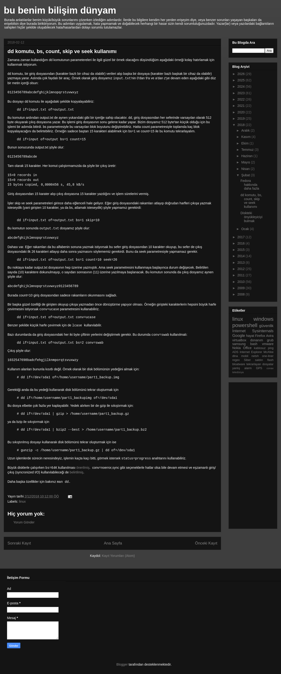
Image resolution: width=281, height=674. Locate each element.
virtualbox (239, 340)
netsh (255, 356)
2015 (241, 250)
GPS (259, 368)
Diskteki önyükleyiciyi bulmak (251, 217)
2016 (241, 243)
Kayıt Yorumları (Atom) (118, 556)
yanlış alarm (242, 368)
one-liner (268, 356)
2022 (241, 99)
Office (247, 348)
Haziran (247, 156)
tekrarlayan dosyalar (260, 364)
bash (253, 344)
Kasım (246, 137)
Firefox (260, 336)
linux (22, 501)
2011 (241, 275)
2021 (241, 106)
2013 (241, 262)
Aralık (246, 130)
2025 (241, 80)
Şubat (246, 175)
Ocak (245, 229)
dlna (235, 356)
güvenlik (266, 326)
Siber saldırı (253, 360)
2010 (241, 282)
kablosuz (260, 348)
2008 (241, 294)
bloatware (238, 364)
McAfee (268, 352)
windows (263, 319)
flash (270, 360)
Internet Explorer (251, 352)
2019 (241, 118)
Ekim (245, 143)
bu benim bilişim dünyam (60, 10)
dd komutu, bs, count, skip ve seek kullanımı (251, 201)
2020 (241, 112)
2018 (241, 125)
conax (270, 368)
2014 (241, 256)
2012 (241, 269)
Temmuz (248, 149)
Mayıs (246, 162)
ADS (235, 352)
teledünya (238, 372)
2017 (241, 237)
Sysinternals (263, 331)
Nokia (236, 348)
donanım (256, 340)
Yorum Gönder (24, 522)
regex (236, 360)
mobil (244, 356)
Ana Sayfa (113, 543)
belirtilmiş (76, 472)
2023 (241, 93)
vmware (268, 344)
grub (270, 340)
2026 (241, 74)
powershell (244, 325)
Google (238, 335)
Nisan (246, 169)
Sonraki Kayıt (19, 543)
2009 (241, 288)
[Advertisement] (251, 454)
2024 (241, 86)
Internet (239, 331)
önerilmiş (82, 467)
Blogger (122, 664)
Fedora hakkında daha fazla (249, 185)
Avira (270, 336)
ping (271, 348)
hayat (250, 336)
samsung (239, 344)
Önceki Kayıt (206, 543)
